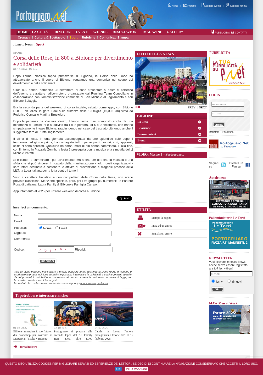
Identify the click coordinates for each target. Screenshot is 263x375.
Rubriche (88, 37)
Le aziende (144, 128)
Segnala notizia (236, 6)
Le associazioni (147, 134)
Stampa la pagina (161, 217)
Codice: (19, 249)
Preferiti (189, 6)
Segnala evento (211, 6)
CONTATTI (241, 32)
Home (173, 6)
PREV (191, 107)
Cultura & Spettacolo (49, 37)
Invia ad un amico (161, 225)
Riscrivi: (80, 249)
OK (118, 369)
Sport (73, 37)
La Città (143, 121)
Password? (228, 132)
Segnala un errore (161, 233)
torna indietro (28, 346)
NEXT (203, 107)
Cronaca (24, 37)
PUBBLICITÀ (222, 32)
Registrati (214, 132)
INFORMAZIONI (136, 369)
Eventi (141, 140)
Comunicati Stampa (114, 37)
